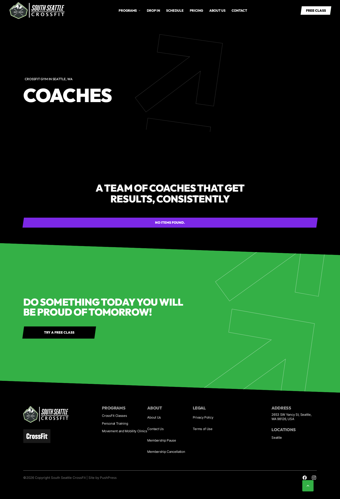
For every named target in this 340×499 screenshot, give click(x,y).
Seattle (276, 437)
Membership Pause (161, 440)
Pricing (196, 10)
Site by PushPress (102, 478)
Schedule (175, 10)
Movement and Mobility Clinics (124, 431)
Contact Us (155, 429)
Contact (239, 10)
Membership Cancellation (166, 452)
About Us (154, 417)
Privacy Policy (203, 417)
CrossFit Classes (114, 416)
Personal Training (115, 423)
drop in (153, 10)
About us (217, 10)
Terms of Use (202, 429)
